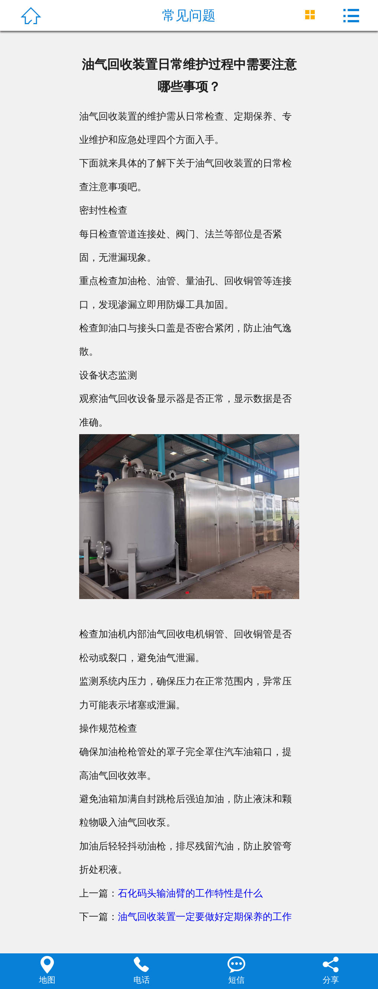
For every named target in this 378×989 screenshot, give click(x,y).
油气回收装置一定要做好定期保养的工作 (205, 916)
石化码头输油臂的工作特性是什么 (190, 893)
